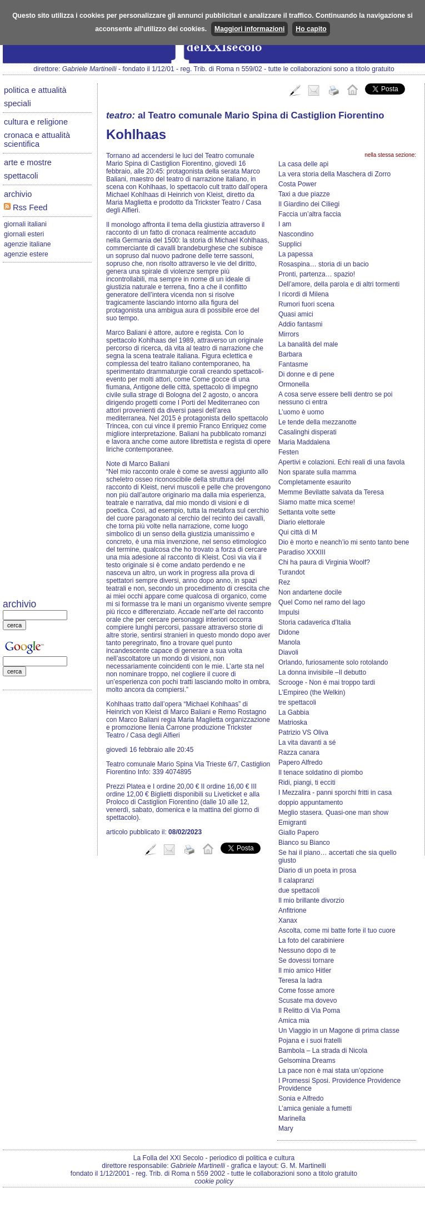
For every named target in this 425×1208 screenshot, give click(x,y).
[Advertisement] (47, 431)
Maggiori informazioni (249, 29)
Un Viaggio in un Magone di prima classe (338, 1030)
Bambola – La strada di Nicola (322, 1050)
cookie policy (213, 1181)
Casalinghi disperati (307, 432)
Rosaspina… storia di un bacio (323, 264)
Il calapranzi (296, 880)
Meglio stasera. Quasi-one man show (333, 812)
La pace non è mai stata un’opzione (330, 1071)
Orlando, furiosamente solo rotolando (333, 662)
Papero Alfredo (300, 762)
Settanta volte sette (307, 512)
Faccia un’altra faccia (309, 214)
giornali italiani (25, 224)
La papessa (295, 254)
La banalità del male (308, 344)
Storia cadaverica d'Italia (314, 622)
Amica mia (293, 1020)
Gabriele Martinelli (89, 69)
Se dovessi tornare (306, 960)
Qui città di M (297, 532)
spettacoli (21, 175)
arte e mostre (28, 162)
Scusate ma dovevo (307, 1000)
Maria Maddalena (304, 442)
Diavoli (288, 652)
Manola (289, 642)
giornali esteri (24, 234)
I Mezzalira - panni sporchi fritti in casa (335, 792)
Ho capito (311, 29)
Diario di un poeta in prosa (317, 870)
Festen (288, 452)
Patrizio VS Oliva (303, 732)
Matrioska (292, 722)
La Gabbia (293, 712)
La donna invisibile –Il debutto (322, 672)
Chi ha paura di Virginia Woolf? (324, 562)
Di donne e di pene (306, 374)
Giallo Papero (298, 832)
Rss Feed (25, 207)
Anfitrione (292, 910)
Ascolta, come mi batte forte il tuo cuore (337, 930)
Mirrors (288, 334)
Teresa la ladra (300, 980)
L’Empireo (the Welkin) (312, 692)
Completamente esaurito (314, 482)
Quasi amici (295, 314)
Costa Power (297, 184)
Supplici (290, 244)
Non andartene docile (310, 592)
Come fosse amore (306, 990)
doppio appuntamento (310, 802)
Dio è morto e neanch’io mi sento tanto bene (343, 542)
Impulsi (288, 612)
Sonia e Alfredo (300, 1098)
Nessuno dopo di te (307, 950)
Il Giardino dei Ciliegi (308, 204)
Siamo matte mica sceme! (316, 502)
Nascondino (295, 234)
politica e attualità (35, 90)
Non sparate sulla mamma (317, 472)
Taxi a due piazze (304, 194)
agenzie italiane (27, 244)
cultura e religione (36, 121)
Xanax (287, 920)
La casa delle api (303, 164)
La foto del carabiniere (311, 940)
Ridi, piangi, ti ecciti (307, 782)
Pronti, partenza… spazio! (316, 274)
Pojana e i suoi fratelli (310, 1040)
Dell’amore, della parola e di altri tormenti (338, 284)
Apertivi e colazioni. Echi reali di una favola (341, 462)
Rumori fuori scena (306, 304)
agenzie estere (26, 254)
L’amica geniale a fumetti (315, 1108)
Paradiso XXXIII (302, 552)
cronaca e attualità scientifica (37, 139)
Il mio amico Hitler (304, 970)
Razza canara (298, 752)
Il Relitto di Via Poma (309, 1010)
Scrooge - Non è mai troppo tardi (326, 682)
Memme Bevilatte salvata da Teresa (331, 492)
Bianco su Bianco (304, 842)
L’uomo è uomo (301, 412)
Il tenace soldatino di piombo (320, 772)
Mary (285, 1128)
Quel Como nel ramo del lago (321, 602)
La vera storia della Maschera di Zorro (334, 174)
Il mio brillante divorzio (311, 900)
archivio (18, 194)
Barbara (290, 354)
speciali (17, 103)
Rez (284, 582)
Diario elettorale (301, 522)
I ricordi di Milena (303, 294)
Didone (288, 632)
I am (284, 224)
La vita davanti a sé (307, 742)
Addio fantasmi (300, 324)
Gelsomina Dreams (307, 1061)
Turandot (291, 572)
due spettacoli (298, 890)
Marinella (292, 1118)
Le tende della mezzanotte (317, 422)
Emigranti (292, 822)
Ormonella (293, 384)
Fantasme (293, 364)
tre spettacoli (297, 702)
